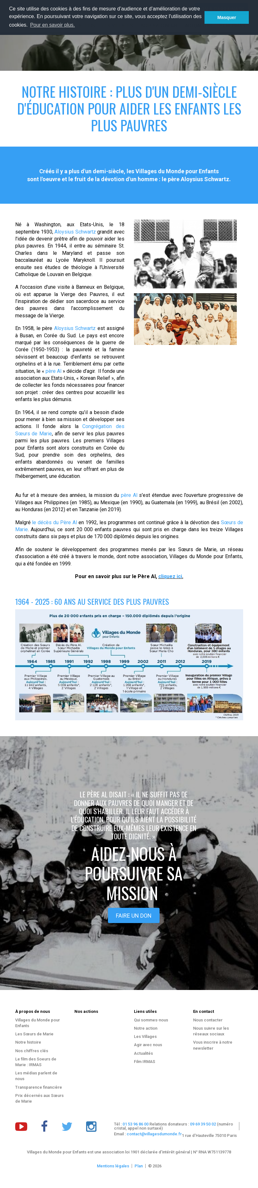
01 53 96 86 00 (135, 1124)
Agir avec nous (148, 1044)
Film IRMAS (144, 1061)
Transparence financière (38, 1087)
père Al (54, 371)
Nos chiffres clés (31, 1050)
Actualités (143, 1053)
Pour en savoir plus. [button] (52, 25)
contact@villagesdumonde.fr (154, 1134)
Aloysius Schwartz (75, 232)
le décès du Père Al (54, 522)
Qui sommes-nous (151, 1020)
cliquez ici (170, 576)
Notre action (145, 1028)
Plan (139, 1166)
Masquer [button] (226, 17)
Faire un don (134, 915)
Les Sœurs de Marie (34, 1034)
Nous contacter (208, 1020)
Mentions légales (113, 1166)
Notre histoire (28, 1042)
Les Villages (145, 1036)
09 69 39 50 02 (203, 1124)
